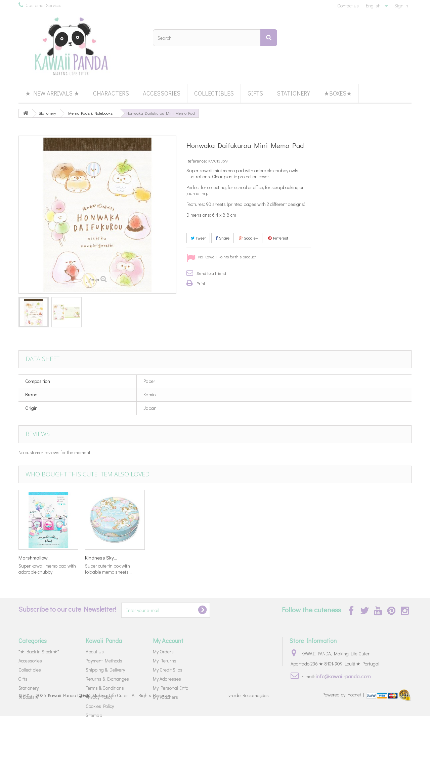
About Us (95, 651)
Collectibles (214, 93)
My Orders (163, 651)
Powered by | (343, 736)
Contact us (348, 5)
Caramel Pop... (233, 557)
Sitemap (94, 715)
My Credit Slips (167, 669)
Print (201, 283)
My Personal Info (170, 688)
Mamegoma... (99, 557)
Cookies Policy (100, 706)
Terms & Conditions (105, 688)
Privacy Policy (99, 697)
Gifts (255, 93)
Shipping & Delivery (105, 669)
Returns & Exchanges (107, 679)
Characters (111, 93)
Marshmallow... (167, 557)
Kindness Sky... (34, 557)
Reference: (196, 161)
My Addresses (167, 679)
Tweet (198, 238)
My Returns (164, 660)
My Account (168, 641)
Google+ (248, 238)
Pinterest (278, 238)
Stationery (293, 93)
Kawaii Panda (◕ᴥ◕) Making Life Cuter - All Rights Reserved (110, 737)
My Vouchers (165, 697)
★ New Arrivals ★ (52, 93)
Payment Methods (104, 660)
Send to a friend (211, 273)
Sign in (401, 5)
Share (222, 238)
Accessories (161, 93)
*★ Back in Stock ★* (38, 651)
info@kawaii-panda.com (343, 676)
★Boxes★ (338, 93)
